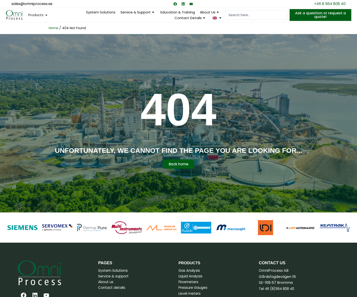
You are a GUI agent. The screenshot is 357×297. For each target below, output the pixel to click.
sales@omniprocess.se (31, 3)
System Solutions (100, 12)
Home (53, 28)
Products (189, 263)
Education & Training (178, 12)
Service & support (138, 12)
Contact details (191, 17)
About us (210, 12)
